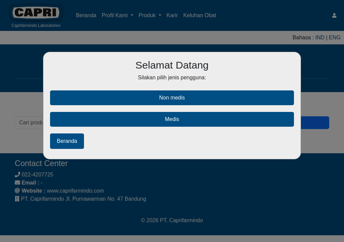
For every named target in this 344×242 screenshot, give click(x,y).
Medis (172, 119)
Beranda (67, 141)
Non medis (172, 97)
